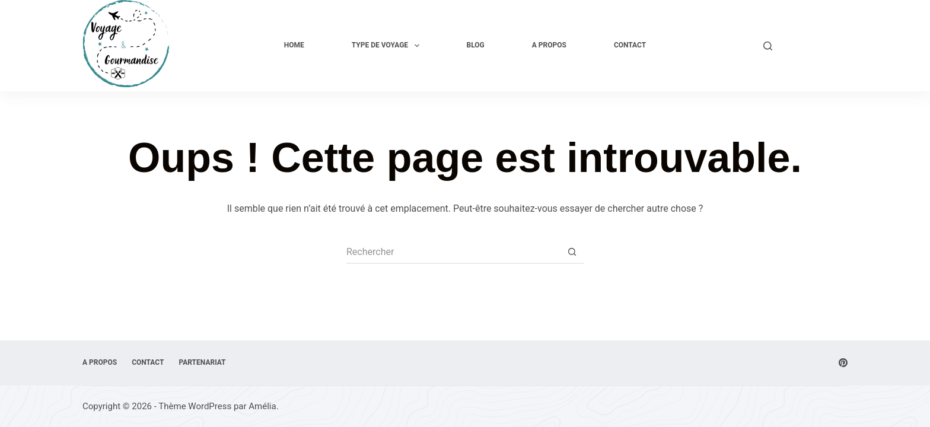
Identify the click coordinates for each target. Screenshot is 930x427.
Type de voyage (388, 46)
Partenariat (202, 362)
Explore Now (815, 45)
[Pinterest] (843, 362)
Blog (476, 45)
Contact (630, 45)
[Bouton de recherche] (572, 252)
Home (294, 45)
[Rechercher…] (453, 252)
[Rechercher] (767, 46)
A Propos (549, 45)
